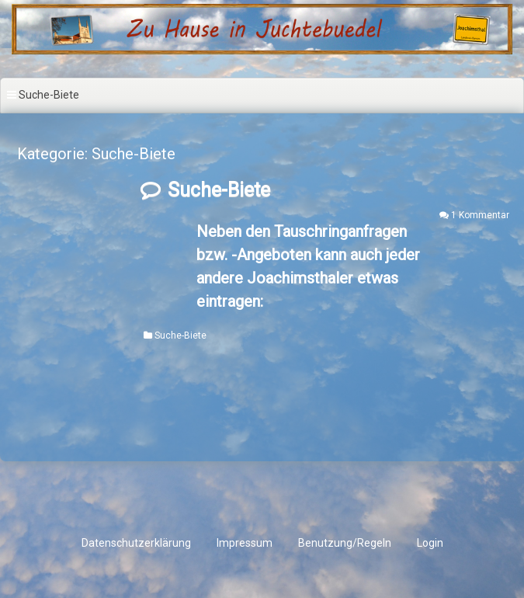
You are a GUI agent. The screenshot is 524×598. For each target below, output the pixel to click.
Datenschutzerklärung (136, 543)
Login (430, 543)
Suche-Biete (219, 190)
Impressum (244, 543)
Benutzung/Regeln (344, 543)
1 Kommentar (480, 215)
